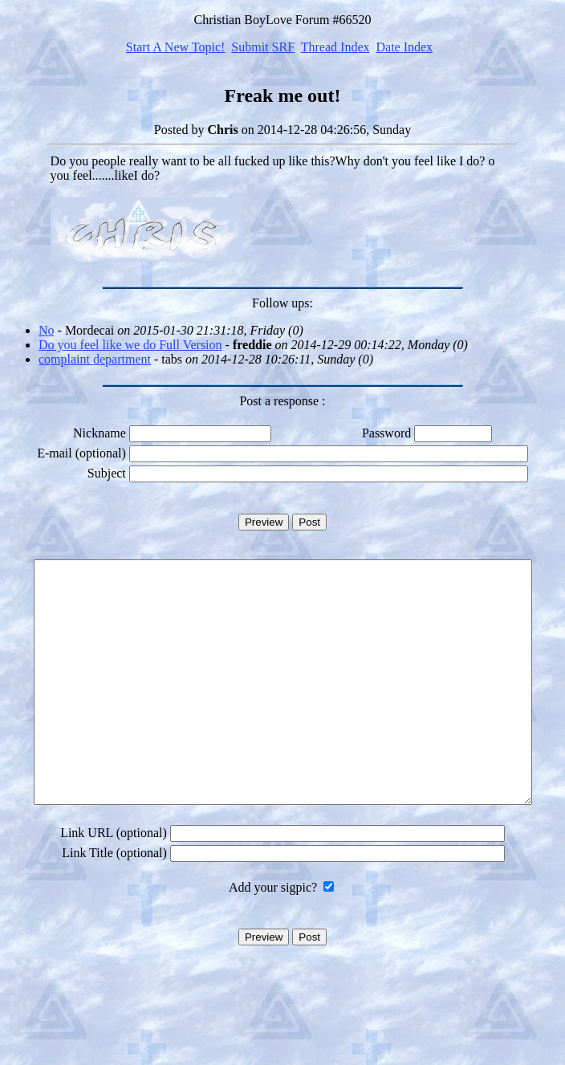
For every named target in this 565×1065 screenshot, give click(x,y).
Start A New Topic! (175, 47)
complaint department (95, 359)
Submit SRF (263, 47)
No (47, 330)
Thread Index (335, 47)
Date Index (404, 47)
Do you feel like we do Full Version (130, 345)
